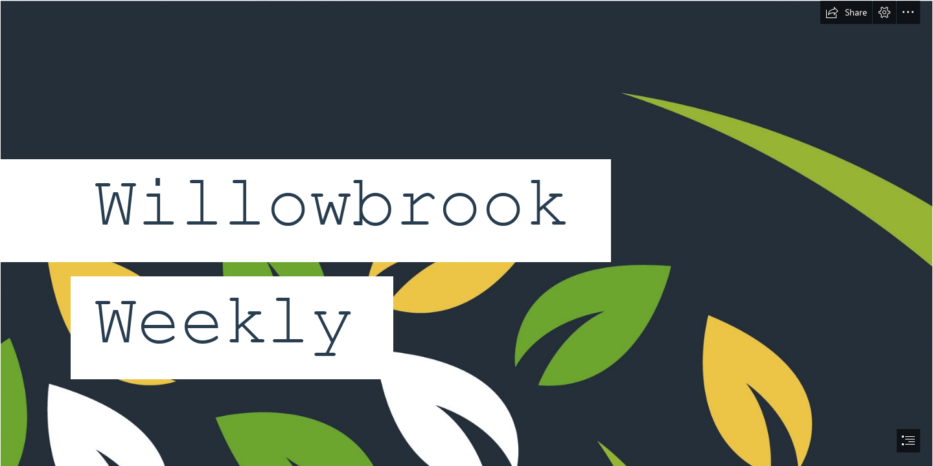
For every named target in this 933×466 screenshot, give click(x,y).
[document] (466, 233)
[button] (846, 12)
